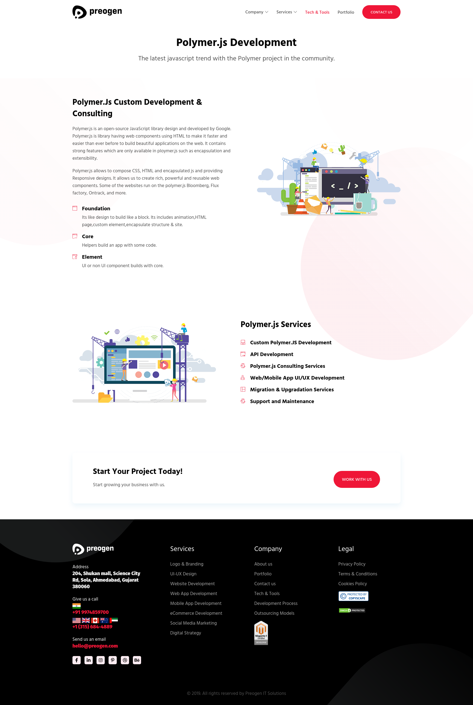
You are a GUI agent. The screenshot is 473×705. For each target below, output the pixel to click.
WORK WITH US (357, 479)
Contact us (265, 583)
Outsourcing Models (274, 613)
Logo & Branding (187, 563)
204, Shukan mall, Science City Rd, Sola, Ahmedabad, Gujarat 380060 (106, 580)
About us (263, 563)
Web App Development (193, 593)
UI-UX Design (183, 573)
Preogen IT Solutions (265, 693)
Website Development (192, 583)
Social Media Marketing (193, 622)
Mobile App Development (196, 603)
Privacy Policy (352, 563)
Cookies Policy (352, 583)
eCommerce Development (196, 613)
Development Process (275, 603)
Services (284, 11)
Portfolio (346, 12)
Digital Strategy (185, 632)
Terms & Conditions (357, 573)
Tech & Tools (317, 12)
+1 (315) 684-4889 (95, 623)
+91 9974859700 (90, 609)
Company (254, 11)
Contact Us (381, 12)
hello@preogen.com (95, 646)
